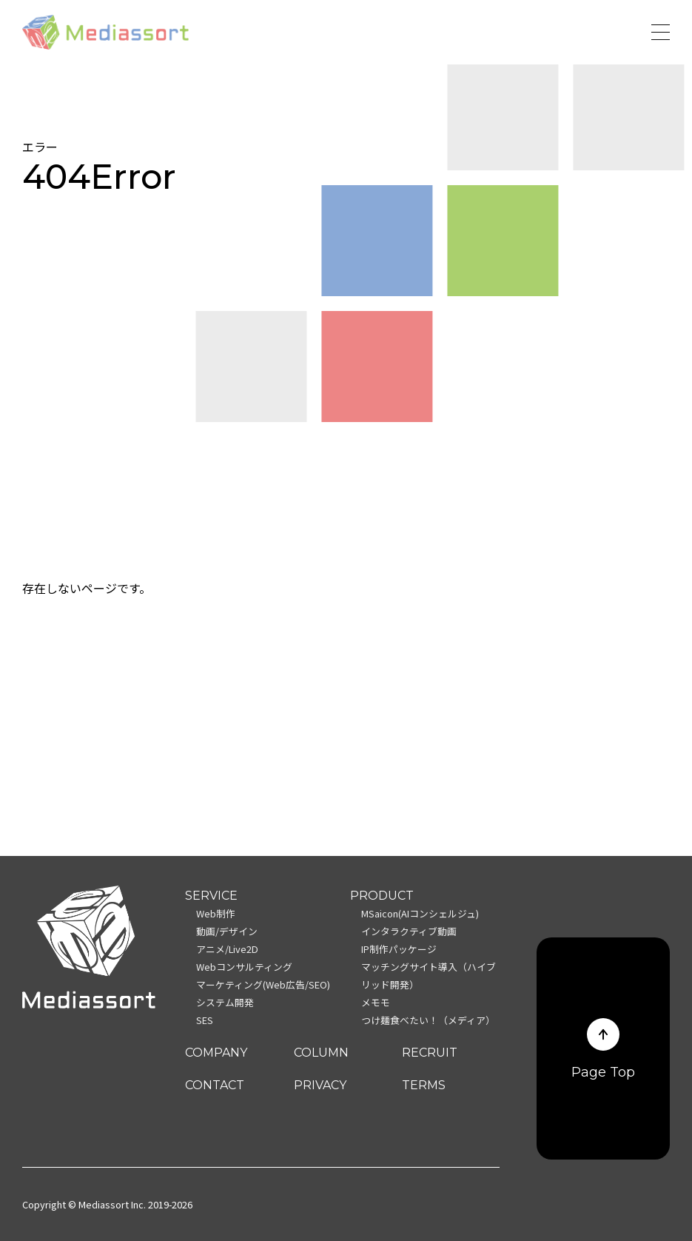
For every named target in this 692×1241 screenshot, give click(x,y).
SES (204, 1020)
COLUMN (321, 1053)
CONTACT (214, 1085)
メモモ (375, 1002)
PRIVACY (320, 1085)
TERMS (424, 1085)
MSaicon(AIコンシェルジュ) (420, 913)
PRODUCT (382, 896)
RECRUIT (429, 1053)
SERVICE (211, 896)
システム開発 (225, 1002)
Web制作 (215, 913)
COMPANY (216, 1053)
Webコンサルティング (244, 967)
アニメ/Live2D (227, 949)
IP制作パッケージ (399, 949)
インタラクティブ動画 (409, 931)
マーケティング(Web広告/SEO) (263, 984)
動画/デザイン (227, 931)
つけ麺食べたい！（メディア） (428, 1020)
